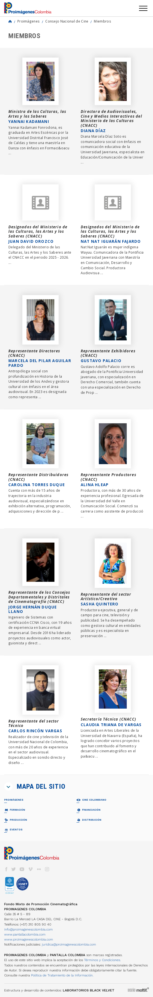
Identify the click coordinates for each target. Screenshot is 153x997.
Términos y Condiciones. (102, 960)
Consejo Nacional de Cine (66, 21)
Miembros (102, 21)
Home (10, 21)
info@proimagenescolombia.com (28, 929)
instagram (47, 869)
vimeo (30, 869)
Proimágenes (28, 21)
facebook (6, 869)
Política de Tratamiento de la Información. (62, 975)
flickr (39, 869)
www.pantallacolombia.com (25, 934)
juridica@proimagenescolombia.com (69, 944)
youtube (22, 869)
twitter (13, 869)
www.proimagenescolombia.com (28, 939)
